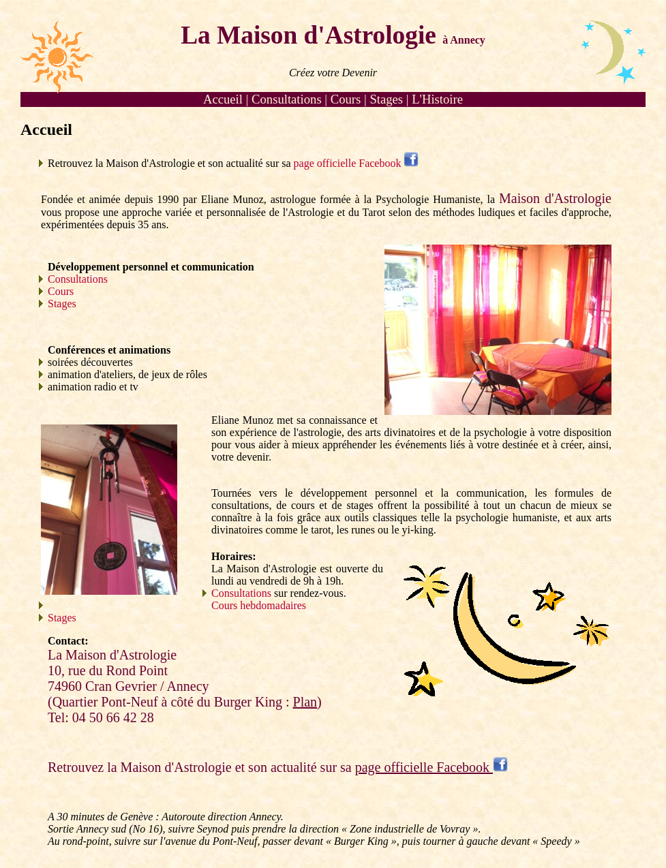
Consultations (287, 99)
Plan (305, 701)
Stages (386, 99)
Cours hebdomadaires (258, 605)
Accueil (223, 99)
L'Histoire (437, 99)
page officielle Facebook (356, 163)
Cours (346, 99)
